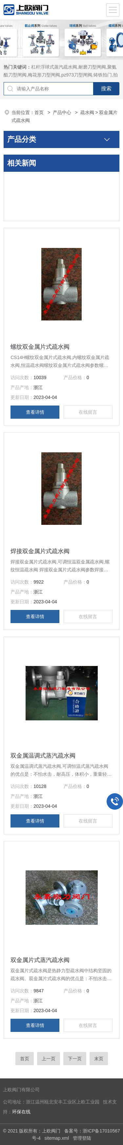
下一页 (75, 1058)
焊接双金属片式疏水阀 (40, 551)
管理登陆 (82, 1138)
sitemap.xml (56, 1138)
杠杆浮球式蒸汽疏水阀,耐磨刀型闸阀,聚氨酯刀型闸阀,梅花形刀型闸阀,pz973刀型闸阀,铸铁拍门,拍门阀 (61, 74)
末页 (98, 1058)
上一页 (48, 1058)
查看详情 (35, 412)
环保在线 (21, 1111)
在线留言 (88, 412)
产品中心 (62, 112)
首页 (39, 112)
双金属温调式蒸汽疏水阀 (42, 755)
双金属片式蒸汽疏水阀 (40, 960)
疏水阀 (87, 112)
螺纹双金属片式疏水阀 (40, 347)
